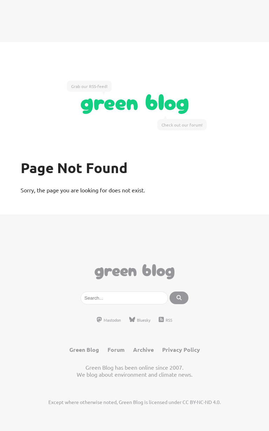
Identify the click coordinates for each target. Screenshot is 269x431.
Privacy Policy (181, 349)
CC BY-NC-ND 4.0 (201, 402)
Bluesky (139, 320)
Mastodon (109, 320)
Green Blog (134, 100)
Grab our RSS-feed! (89, 86)
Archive (143, 349)
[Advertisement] (134, 21)
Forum (116, 349)
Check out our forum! (181, 125)
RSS (165, 320)
